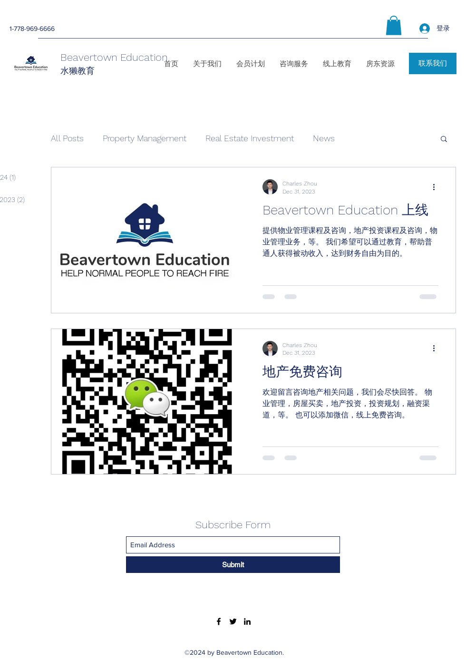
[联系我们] (432, 63)
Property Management (144, 138)
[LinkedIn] (247, 621)
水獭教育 (77, 71)
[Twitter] (233, 621)
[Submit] (233, 564)
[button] (394, 25)
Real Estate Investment (249, 138)
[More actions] (437, 187)
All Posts (67, 138)
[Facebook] (218, 621)
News (324, 138)
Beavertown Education (114, 57)
